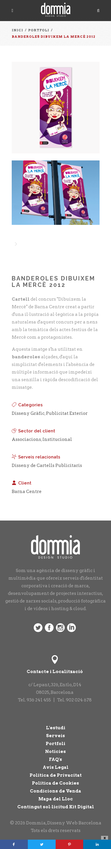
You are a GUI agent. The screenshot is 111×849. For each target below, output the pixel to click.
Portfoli (55, 743)
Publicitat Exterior (67, 413)
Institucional (57, 439)
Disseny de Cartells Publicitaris (47, 465)
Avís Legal (56, 767)
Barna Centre (27, 491)
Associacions (26, 439)
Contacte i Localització (55, 671)
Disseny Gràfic (28, 413)
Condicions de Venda (55, 791)
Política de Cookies (55, 783)
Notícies (55, 751)
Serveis (55, 735)
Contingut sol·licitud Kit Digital (55, 806)
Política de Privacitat (56, 775)
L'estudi (55, 727)
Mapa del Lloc (55, 798)
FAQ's (55, 759)
